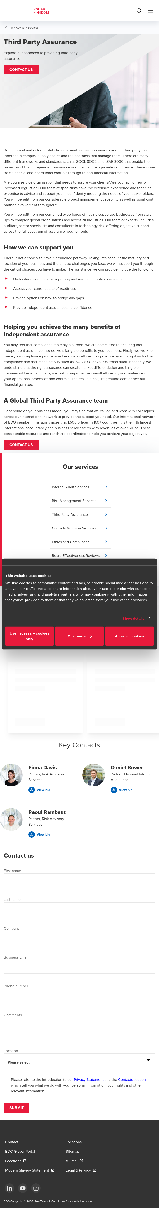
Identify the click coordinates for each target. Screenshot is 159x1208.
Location (11, 1050)
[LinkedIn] (9, 1188)
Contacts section (132, 1079)
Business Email (16, 957)
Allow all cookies (129, 636)
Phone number (16, 986)
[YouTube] (22, 1188)
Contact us (21, 444)
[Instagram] (36, 1188)
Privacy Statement (89, 1079)
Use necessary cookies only (29, 636)
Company (12, 928)
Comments (13, 1014)
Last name (12, 899)
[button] (21, 69)
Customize (80, 636)
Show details (134, 618)
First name (12, 870)
